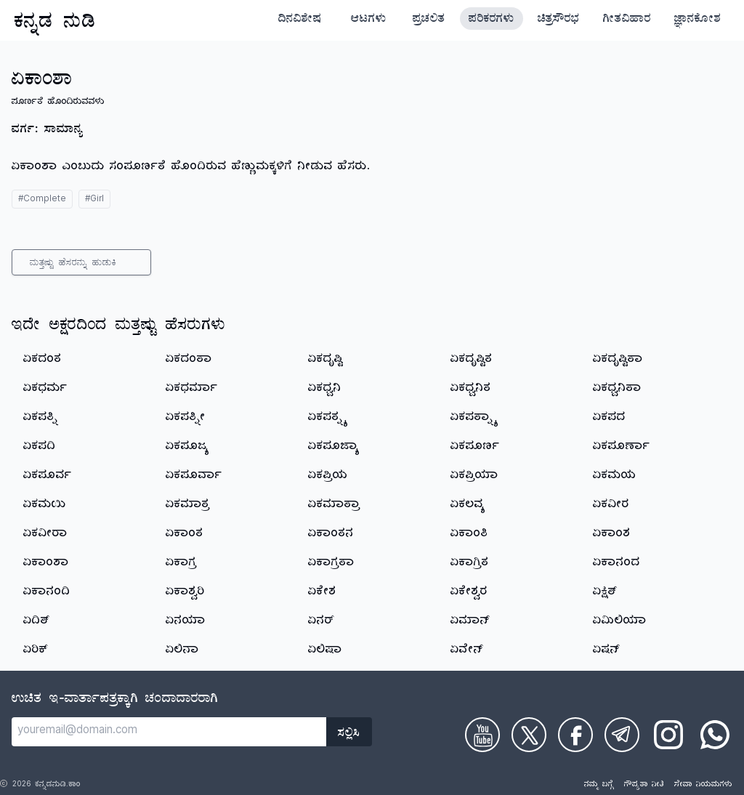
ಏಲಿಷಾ (325, 651)
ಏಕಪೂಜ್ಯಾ (334, 448)
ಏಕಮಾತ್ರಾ (334, 506)
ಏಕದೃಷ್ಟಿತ (471, 360)
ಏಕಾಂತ (184, 535)
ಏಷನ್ (606, 651)
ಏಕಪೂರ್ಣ (475, 448)
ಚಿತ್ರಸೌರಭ (559, 20)
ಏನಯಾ (186, 622)
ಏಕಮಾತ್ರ (188, 506)
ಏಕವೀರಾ (45, 535)
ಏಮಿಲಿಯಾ (620, 622)
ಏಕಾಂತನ (331, 535)
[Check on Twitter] (529, 734)
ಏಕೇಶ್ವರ (469, 593)
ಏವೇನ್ (466, 651)
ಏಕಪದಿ (39, 448)
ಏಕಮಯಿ (44, 506)
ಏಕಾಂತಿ (469, 535)
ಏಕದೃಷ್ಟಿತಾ (618, 360)
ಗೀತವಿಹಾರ (627, 20)
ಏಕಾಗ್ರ (181, 564)
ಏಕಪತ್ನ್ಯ (327, 419)
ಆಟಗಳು (369, 20)
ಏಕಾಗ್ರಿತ (469, 564)
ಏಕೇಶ (322, 593)
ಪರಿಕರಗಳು (491, 20)
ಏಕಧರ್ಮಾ (192, 390)
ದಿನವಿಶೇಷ (300, 20)
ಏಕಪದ (609, 419)
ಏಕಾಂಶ (612, 535)
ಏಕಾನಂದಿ (46, 593)
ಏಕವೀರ (611, 506)
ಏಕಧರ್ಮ (45, 390)
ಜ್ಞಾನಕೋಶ (697, 20)
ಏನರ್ (321, 622)
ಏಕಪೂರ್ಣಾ (621, 448)
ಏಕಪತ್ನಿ (40, 419)
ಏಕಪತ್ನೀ (186, 419)
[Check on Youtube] (482, 734)
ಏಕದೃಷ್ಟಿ (325, 360)
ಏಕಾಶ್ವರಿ (185, 593)
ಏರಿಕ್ (35, 651)
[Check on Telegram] (621, 734)
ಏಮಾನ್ (470, 622)
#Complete (42, 200)
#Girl (94, 200)
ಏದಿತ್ (36, 622)
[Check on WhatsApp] (715, 734)
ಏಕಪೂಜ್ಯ (187, 448)
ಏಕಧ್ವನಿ (324, 390)
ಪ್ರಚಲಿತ (429, 20)
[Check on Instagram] (668, 734)
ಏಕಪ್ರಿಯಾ (474, 477)
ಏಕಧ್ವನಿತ (470, 390)
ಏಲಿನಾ (182, 651)
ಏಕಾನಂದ (616, 564)
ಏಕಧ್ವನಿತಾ (617, 390)
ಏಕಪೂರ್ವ (47, 477)
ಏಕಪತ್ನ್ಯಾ (473, 419)
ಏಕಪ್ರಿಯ (328, 477)
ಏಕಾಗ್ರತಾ (331, 564)
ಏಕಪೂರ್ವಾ (194, 477)
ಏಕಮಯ (614, 477)
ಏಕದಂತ (42, 360)
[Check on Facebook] (575, 734)
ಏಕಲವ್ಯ (467, 506)
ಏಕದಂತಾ (189, 360)
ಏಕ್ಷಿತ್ (605, 593)
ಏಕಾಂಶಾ (46, 564)
